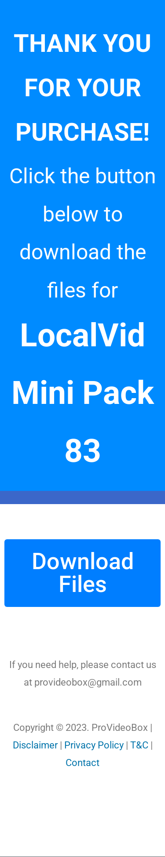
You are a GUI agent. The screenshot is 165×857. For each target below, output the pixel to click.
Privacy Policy (94, 745)
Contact (82, 762)
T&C (139, 745)
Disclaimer (35, 745)
